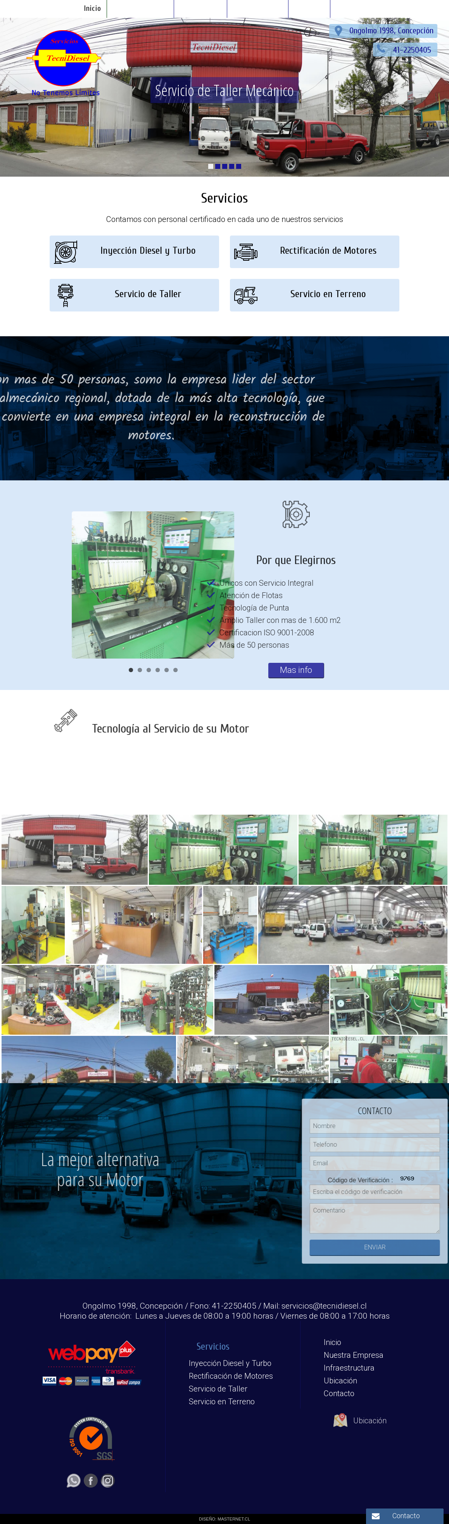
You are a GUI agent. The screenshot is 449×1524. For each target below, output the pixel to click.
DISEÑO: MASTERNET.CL (224, 1519)
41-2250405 (413, 50)
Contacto (406, 1516)
